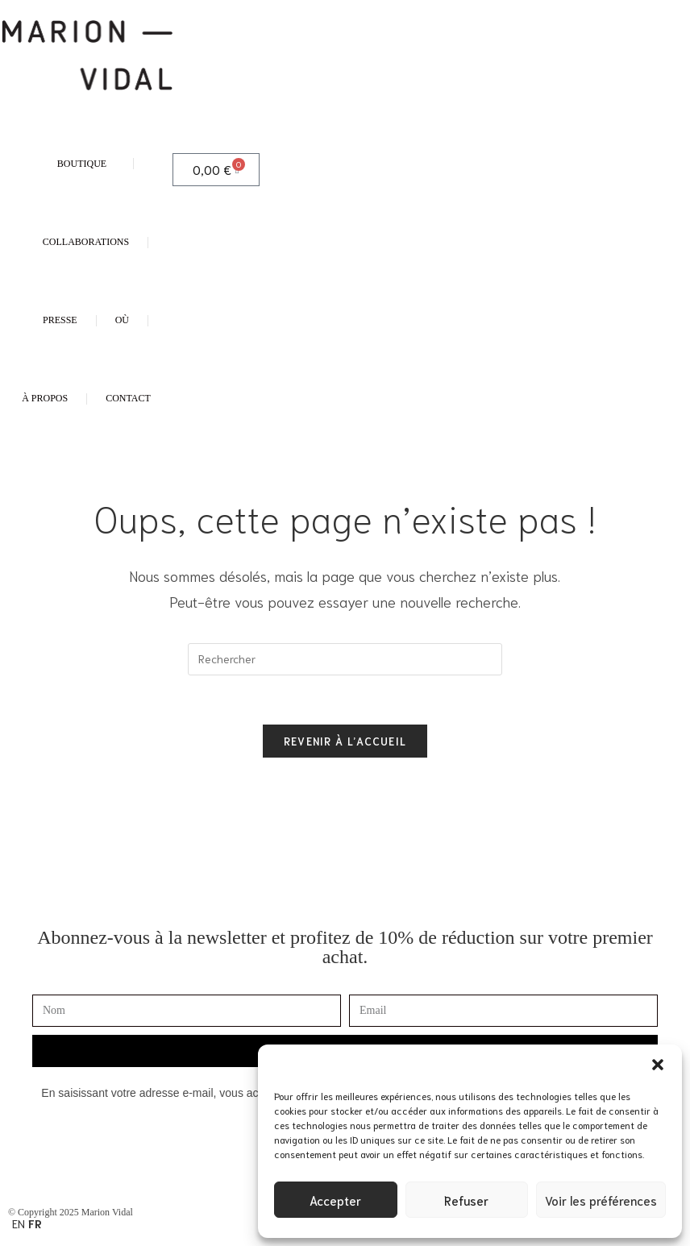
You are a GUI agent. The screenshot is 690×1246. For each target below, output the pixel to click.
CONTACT (128, 398)
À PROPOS (45, 398)
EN (18, 1223)
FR (35, 1223)
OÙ (122, 320)
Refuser (466, 1200)
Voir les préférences (601, 1200)
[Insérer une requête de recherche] (345, 659)
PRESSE (60, 320)
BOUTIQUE (85, 164)
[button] (658, 1065)
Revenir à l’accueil (345, 741)
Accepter (335, 1200)
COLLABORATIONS (86, 241)
